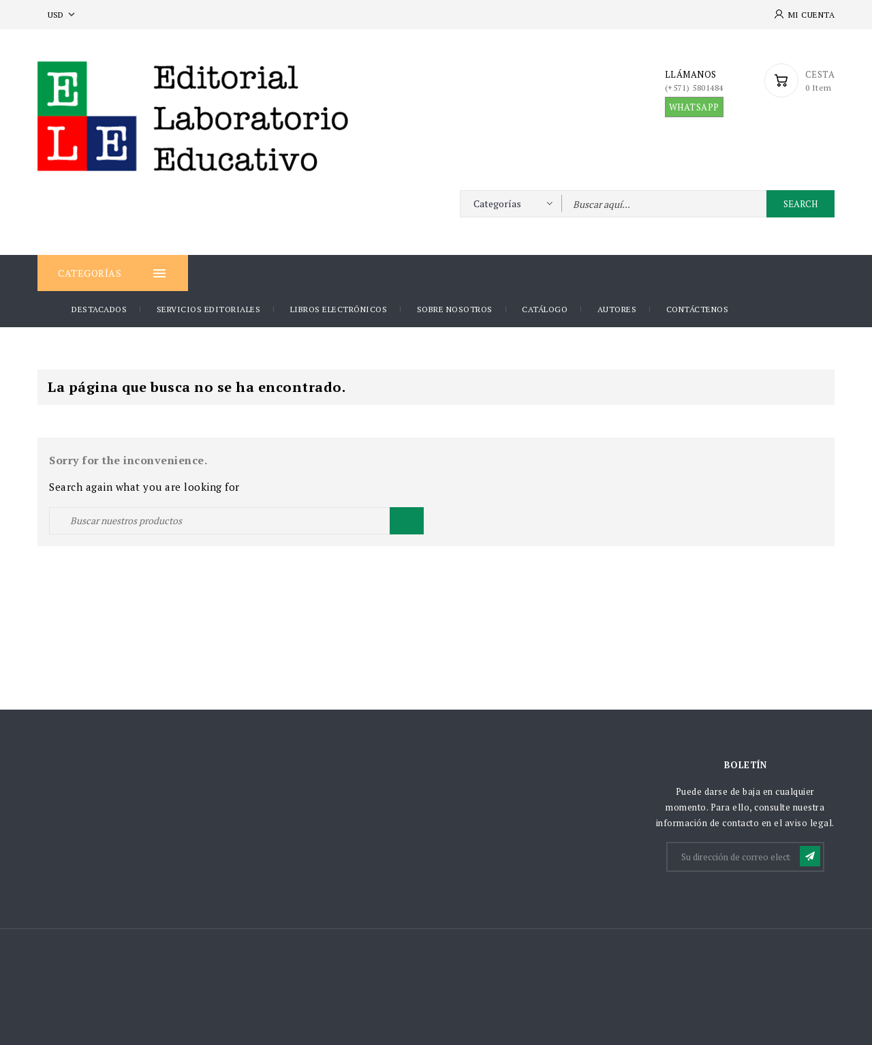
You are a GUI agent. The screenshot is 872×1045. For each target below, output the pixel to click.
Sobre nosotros (455, 309)
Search (800, 204)
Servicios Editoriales (209, 309)
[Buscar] (236, 520)
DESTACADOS (99, 309)
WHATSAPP (694, 107)
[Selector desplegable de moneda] (63, 14)
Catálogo (544, 309)
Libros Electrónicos (339, 309)
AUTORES (617, 309)
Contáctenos (697, 309)
